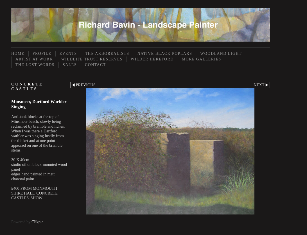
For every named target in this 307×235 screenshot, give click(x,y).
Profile (42, 53)
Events (68, 53)
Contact (95, 65)
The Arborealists (107, 53)
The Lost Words (35, 65)
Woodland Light (221, 53)
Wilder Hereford (152, 59)
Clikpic (37, 222)
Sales (70, 65)
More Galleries (201, 59)
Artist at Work (34, 59)
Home (17, 53)
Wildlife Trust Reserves (91, 59)
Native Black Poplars (164, 53)
